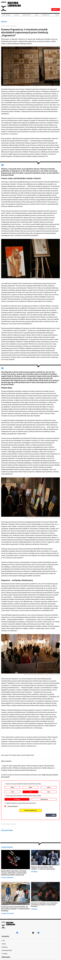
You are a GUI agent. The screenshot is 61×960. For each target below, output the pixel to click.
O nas (3, 940)
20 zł (30, 791)
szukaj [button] (57, 14)
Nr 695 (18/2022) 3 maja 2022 (9, 26)
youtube (23, 933)
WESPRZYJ (55, 9)
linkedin (38, 933)
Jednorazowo (44, 799)
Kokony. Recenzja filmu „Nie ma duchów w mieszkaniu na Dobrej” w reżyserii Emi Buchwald (44, 904)
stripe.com (51, 815)
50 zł (12, 791)
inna (48, 791)
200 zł (30, 787)
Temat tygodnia (6, 14)
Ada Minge (34, 871)
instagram (28, 933)
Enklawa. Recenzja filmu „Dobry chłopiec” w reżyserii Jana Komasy (43, 868)
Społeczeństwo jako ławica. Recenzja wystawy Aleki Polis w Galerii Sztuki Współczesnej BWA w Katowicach (13, 873)
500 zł (12, 787)
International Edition (7, 950)
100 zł (48, 787)
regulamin (15, 806)
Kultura (16, 14)
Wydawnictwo (45, 14)
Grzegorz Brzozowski (7, 913)
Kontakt (4, 943)
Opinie (36, 14)
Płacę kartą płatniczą (30, 810)
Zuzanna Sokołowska (7, 877)
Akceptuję (12, 806)
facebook (17, 933)
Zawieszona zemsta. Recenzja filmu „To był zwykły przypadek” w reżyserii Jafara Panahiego (15, 909)
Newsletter (5, 947)
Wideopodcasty (27, 14)
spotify (44, 933)
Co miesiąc (17, 799)
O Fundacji (4, 953)
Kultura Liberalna (11, 6)
